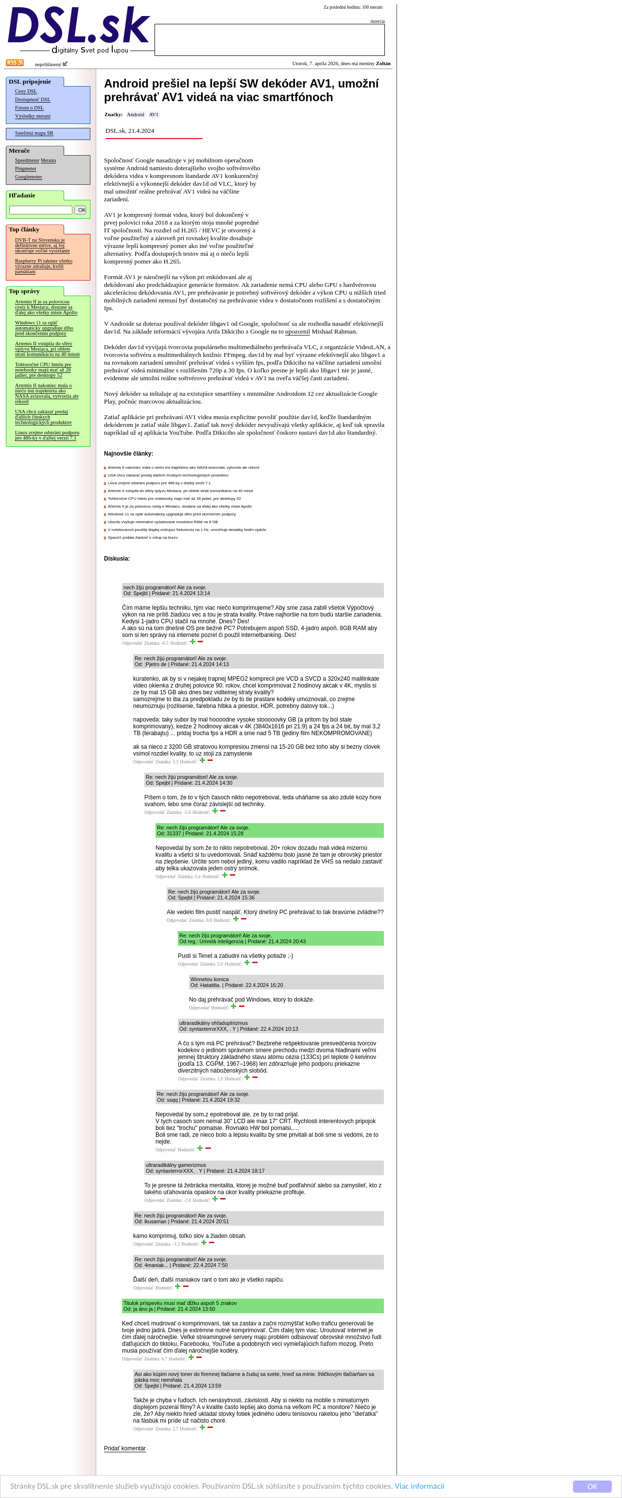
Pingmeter (25, 168)
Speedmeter (27, 160)
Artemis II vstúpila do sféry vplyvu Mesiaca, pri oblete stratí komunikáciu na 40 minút (47, 349)
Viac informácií (420, 1486)
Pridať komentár (125, 1448)
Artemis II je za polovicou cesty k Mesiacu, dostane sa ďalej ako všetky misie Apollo (46, 307)
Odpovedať (132, 643)
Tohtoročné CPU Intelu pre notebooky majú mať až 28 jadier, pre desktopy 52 (43, 370)
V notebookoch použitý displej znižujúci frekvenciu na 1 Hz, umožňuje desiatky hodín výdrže (187, 530)
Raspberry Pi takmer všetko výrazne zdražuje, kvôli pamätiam (43, 266)
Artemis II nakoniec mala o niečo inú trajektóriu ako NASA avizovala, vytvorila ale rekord (47, 393)
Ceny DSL (26, 91)
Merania (48, 160)
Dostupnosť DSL (33, 99)
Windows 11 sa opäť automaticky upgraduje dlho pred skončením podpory (44, 328)
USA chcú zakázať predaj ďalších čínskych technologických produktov (43, 417)
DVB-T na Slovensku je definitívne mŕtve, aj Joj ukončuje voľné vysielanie (42, 245)
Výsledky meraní (33, 116)
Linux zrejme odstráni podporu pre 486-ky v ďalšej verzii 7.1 (47, 435)
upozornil (297, 331)
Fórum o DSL (29, 107)
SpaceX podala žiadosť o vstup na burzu (143, 537)
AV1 (153, 114)
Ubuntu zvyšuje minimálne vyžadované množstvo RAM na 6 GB (163, 522)
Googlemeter (28, 176)
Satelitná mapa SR (34, 133)
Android (135, 114)
